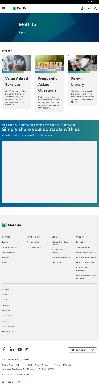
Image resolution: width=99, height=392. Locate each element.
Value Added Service (83, 247)
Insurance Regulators (9, 326)
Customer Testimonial (9, 316)
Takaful (4, 263)
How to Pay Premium (34, 247)
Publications (6, 310)
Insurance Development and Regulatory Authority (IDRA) (28, 369)
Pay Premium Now (33, 242)
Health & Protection (8, 252)
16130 (17, 382)
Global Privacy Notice (38, 365)
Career (4, 294)
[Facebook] (4, 349)
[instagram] (27, 349)
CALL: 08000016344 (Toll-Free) (15, 360)
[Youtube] (20, 349)
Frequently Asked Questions (86, 252)
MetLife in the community (11, 300)
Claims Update (56, 263)
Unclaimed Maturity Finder (61, 257)
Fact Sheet (5, 305)
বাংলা (87, 2)
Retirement (5, 257)
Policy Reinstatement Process (86, 257)
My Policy (5, 289)
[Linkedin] (12, 349)
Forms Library (81, 242)
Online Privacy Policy (12, 365)
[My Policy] (86, 8)
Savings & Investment (9, 247)
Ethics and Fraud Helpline (85, 263)
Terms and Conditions (64, 365)
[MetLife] (11, 226)
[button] (3, 8)
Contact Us (6, 321)
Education (5, 242)
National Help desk (8, 331)
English (93, 2)
